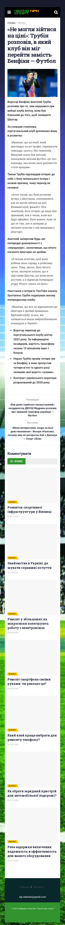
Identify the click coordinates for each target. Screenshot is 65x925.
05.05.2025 (12, 635)
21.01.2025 (12, 803)
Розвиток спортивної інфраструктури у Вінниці (29, 512)
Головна (11, 23)
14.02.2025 (12, 747)
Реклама (25, 889)
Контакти (38, 889)
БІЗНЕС (12, 505)
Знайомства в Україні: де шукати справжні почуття (29, 568)
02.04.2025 (12, 691)
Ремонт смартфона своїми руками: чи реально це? (29, 684)
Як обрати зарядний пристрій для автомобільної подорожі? (31, 796)
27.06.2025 (12, 575)
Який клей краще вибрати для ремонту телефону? (32, 740)
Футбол (21, 23)
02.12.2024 (12, 863)
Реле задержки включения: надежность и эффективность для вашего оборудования (32, 853)
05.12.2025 (12, 519)
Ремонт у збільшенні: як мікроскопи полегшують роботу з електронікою (28, 626)
